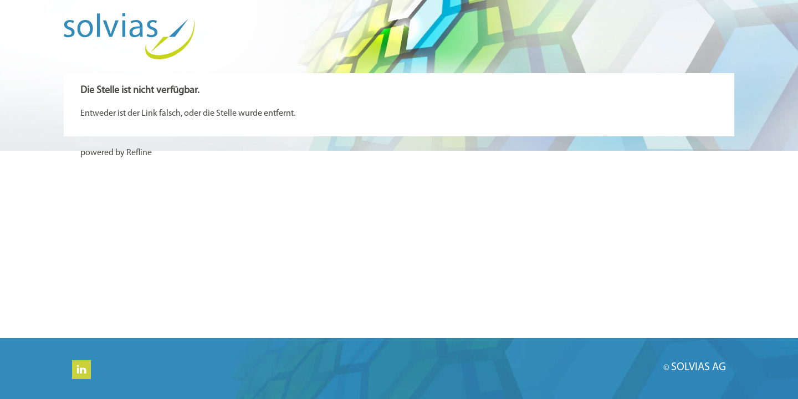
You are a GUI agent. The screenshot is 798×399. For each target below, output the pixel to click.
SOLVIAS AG (698, 367)
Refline (139, 153)
